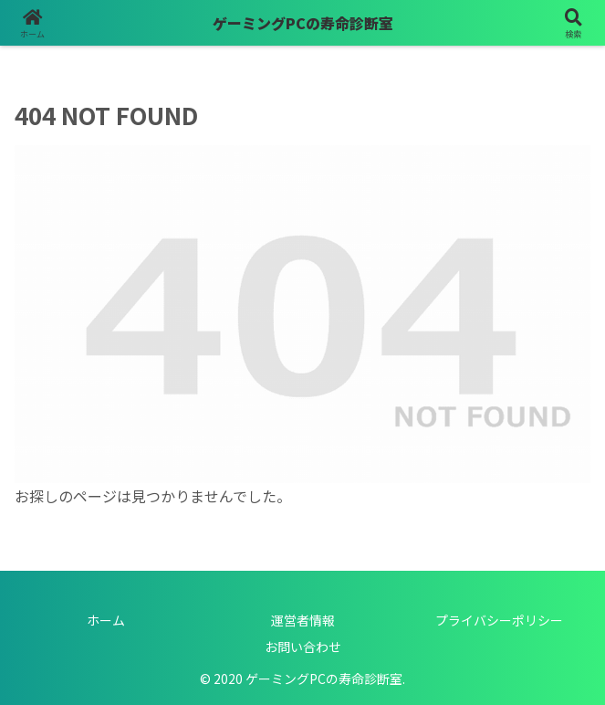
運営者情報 (303, 620)
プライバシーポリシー (499, 620)
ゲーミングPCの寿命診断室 (303, 23)
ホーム (106, 620)
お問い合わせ (303, 646)
